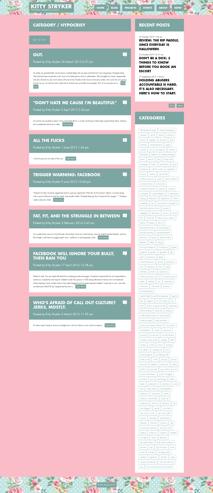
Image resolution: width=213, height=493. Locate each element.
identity (151, 281)
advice (143, 140)
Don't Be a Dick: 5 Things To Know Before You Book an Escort (157, 64)
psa (151, 379)
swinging (144, 437)
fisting (160, 242)
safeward (144, 403)
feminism (144, 237)
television (163, 437)
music (160, 345)
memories (167, 330)
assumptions (160, 149)
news (167, 350)
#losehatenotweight (148, 130)
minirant (143, 335)
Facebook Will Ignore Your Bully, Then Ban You (73, 256)
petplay (154, 364)
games (174, 247)
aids (171, 140)
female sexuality (146, 232)
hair (141, 267)
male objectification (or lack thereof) (155, 315)
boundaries (164, 164)
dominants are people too (167, 203)
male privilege (146, 320)
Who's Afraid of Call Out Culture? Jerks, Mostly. (74, 305)
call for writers (157, 169)
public (172, 379)
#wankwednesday (167, 130)
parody (164, 359)
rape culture (151, 389)
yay (141, 467)
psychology (161, 379)
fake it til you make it (166, 218)
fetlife (152, 242)
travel (142, 452)
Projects (130, 7)
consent (162, 188)
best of (151, 159)
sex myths (167, 408)
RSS (171, 105)
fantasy (152, 223)
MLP (172, 340)
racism (176, 384)
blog (159, 159)
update (143, 457)
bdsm (142, 159)
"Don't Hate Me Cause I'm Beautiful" (75, 102)
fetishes (143, 242)
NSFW (177, 7)
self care (154, 403)
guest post (171, 262)
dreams (166, 208)
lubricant (158, 310)
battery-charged (168, 154)
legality (174, 296)
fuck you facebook (147, 247)
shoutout (153, 423)
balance (154, 154)
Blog (114, 7)
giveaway (151, 257)
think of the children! (165, 442)
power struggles (165, 374)
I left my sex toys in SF (149, 276)
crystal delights (157, 193)
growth (160, 262)
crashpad (144, 193)
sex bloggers (145, 408)
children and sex (147, 179)
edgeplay (144, 213)
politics (143, 369)
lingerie (150, 301)
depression (165, 198)
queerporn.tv (153, 384)
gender (153, 252)
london (164, 301)
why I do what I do (166, 462)
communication (146, 184)
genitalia (163, 252)
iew (159, 281)
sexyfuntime (164, 418)
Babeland (144, 154)
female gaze (164, 228)
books (153, 164)
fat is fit (161, 223)
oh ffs (155, 359)
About (163, 7)
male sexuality (161, 320)
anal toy (143, 145)
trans (172, 447)
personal (143, 364)
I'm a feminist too (169, 276)
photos (175, 364)
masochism (170, 325)
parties (173, 359)
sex (174, 403)
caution (152, 174)
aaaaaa (143, 135)
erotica (166, 213)
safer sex (165, 398)
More (180, 105)
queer (142, 384)
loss (172, 301)
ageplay (152, 140)
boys (174, 164)
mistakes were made (148, 340)
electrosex (155, 213)
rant (141, 389)
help (167, 267)
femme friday (165, 237)
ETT (141, 218)
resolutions (155, 393)
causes (143, 174)
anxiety (143, 149)
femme (153, 237)
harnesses (151, 267)
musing (169, 345)
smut (162, 428)
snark (169, 428)
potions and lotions (148, 374)
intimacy (166, 286)
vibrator (164, 457)
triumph (151, 452)
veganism (153, 457)
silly (171, 423)
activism (170, 135)
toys (151, 447)
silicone (163, 423)
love (141, 306)
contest (171, 188)
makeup (169, 310)
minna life (154, 335)
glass (161, 257)
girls (142, 257)
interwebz (155, 286)
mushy (151, 345)
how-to (153, 271)
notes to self (145, 359)
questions (166, 384)
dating (142, 198)
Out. (38, 54)
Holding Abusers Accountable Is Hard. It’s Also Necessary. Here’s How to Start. (158, 86)
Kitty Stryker (53, 62)
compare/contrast (147, 188)
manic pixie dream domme (151, 325)
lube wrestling (145, 310)
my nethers (144, 350)
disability (144, 203)
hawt (160, 267)
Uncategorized (164, 452)
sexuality (152, 418)
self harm (165, 403)
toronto (143, 447)
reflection (144, 393)
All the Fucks (48, 140)
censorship (163, 174)
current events (172, 193)
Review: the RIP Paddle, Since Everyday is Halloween (159, 44)
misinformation (168, 335)
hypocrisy (164, 271)
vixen (172, 457)
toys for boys (161, 447)
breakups (144, 169)
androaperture (156, 145)
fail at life (150, 218)
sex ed (156, 408)
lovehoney (173, 306)
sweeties (173, 432)
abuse (161, 135)
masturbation (145, 330)
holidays (143, 271)
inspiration (168, 281)
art (151, 149)
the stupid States (146, 442)
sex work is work (147, 413)
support (163, 432)
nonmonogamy (146, 354)
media (156, 330)
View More (67, 124)
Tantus (153, 437)
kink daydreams (146, 291)
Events (147, 7)
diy (152, 203)
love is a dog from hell (156, 306)
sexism (143, 418)
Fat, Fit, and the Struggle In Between (76, 216)
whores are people (148, 462)
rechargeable (165, 389)
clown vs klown (171, 179)
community (160, 184)
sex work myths (164, 413)
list (157, 301)
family (142, 223)
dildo (175, 198)
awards (172, 149)
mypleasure (157, 350)
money (143, 345)
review (166, 393)
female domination (147, 228)
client (159, 179)
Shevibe (143, 423)
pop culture (165, 369)
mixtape (164, 340)
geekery (143, 252)
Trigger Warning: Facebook (67, 174)
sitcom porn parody (148, 428)
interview (144, 286)
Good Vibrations (147, 262)
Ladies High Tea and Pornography (154, 296)
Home (100, 7)
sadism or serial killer (149, 398)
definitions (153, 198)
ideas (142, 281)
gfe (171, 252)
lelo (141, 301)
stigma (143, 432)
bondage (144, 164)
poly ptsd (153, 369)
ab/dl (152, 135)
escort (174, 213)
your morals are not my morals (159, 467)
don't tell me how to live (149, 208)
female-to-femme (163, 232)
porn (175, 369)
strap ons (153, 432)
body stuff (168, 159)
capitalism (171, 169)
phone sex (164, 364)
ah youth (162, 140)
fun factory (163, 247)
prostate (143, 379)
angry (167, 145)
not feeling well (162, 354)
